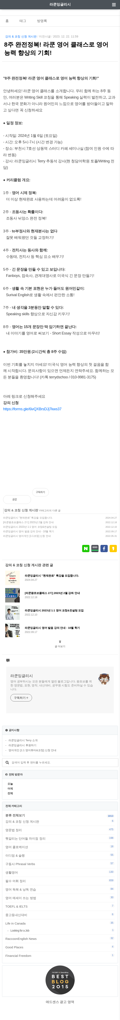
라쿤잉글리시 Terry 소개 (23, 740)
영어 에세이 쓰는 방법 (60, 898)
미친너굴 (45, 36)
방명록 (42, 21)
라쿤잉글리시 (60, 4)
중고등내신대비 (60, 915)
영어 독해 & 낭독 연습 (60, 889)
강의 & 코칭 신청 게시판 (21, 36)
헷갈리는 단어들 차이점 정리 (60, 838)
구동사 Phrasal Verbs (60, 864)
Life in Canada (60, 923)
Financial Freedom (60, 955)
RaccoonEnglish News (60, 938)
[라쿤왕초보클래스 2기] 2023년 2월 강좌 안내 (28, 522)
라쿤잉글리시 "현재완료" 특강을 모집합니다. (28, 517)
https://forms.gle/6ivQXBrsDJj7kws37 (32, 409)
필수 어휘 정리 (60, 881)
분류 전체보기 (15, 815)
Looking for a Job (62, 930)
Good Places (60, 947)
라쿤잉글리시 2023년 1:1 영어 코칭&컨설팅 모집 (30, 526)
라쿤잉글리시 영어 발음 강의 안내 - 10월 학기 (28, 531)
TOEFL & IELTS (60, 906)
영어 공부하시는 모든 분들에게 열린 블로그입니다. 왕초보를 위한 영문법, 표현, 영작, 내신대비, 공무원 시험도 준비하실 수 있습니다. (51, 685)
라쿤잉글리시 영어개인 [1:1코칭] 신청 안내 (27, 536)
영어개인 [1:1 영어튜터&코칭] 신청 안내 (32, 750)
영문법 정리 (60, 830)
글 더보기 (60, 646)
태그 (23, 21)
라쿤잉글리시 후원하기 (22, 745)
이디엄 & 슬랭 (60, 855)
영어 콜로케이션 (60, 847)
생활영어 (60, 872)
